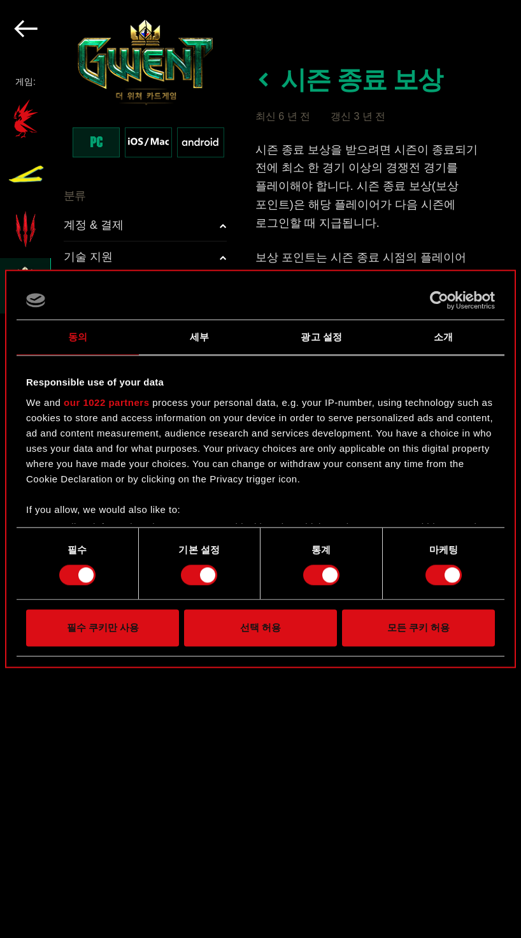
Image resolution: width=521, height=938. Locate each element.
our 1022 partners (106, 402)
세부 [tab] (199, 336)
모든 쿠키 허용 (418, 628)
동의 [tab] (77, 336)
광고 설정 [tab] (321, 336)
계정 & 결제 (94, 225)
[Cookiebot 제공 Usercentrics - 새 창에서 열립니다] (439, 300)
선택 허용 (260, 628)
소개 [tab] (443, 336)
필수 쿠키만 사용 (103, 628)
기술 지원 (88, 256)
